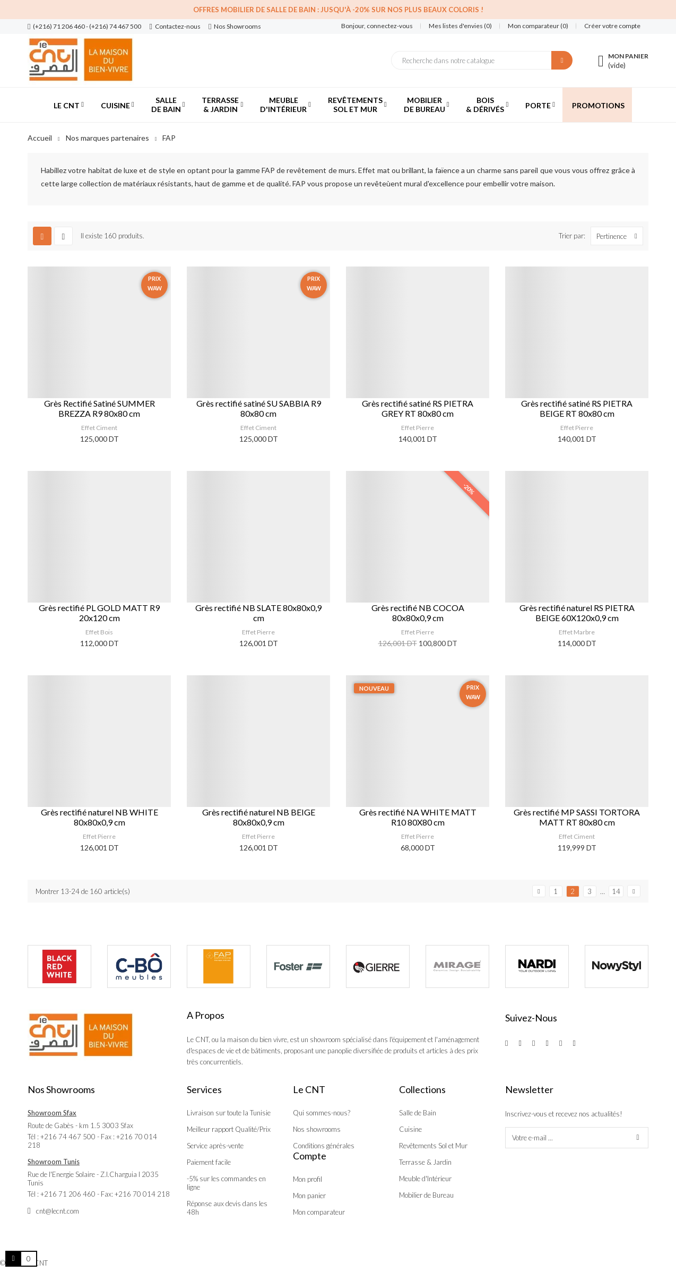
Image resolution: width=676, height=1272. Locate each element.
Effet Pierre (417, 428)
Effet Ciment (99, 428)
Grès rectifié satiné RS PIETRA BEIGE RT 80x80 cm (576, 408)
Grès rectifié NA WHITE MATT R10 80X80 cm (417, 817)
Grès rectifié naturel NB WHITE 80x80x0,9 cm (99, 817)
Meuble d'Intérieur (425, 1178)
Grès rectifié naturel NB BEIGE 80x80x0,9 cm (258, 817)
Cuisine (410, 1129)
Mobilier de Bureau (426, 1195)
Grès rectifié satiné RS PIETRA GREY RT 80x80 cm (417, 408)
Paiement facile (209, 1162)
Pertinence (619, 236)
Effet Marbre (577, 632)
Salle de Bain (417, 1112)
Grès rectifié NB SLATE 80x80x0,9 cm (258, 613)
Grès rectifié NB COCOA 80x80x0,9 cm (417, 613)
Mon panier (309, 1195)
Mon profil (307, 1179)
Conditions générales (323, 1145)
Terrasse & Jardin (425, 1162)
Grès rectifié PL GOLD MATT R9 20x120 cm (99, 613)
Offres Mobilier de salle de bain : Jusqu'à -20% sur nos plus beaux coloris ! (338, 9)
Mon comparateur (319, 1212)
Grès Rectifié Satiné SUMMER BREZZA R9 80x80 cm (99, 408)
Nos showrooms (317, 1129)
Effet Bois (99, 632)
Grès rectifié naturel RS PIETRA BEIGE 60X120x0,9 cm (577, 613)
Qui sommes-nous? (321, 1112)
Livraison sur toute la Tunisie (229, 1112)
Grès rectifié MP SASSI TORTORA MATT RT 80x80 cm (577, 817)
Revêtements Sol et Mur (433, 1145)
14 (616, 891)
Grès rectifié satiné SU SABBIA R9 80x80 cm (258, 408)
